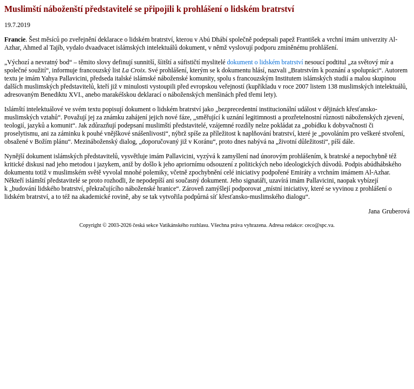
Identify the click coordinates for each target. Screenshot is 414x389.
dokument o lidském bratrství (265, 62)
